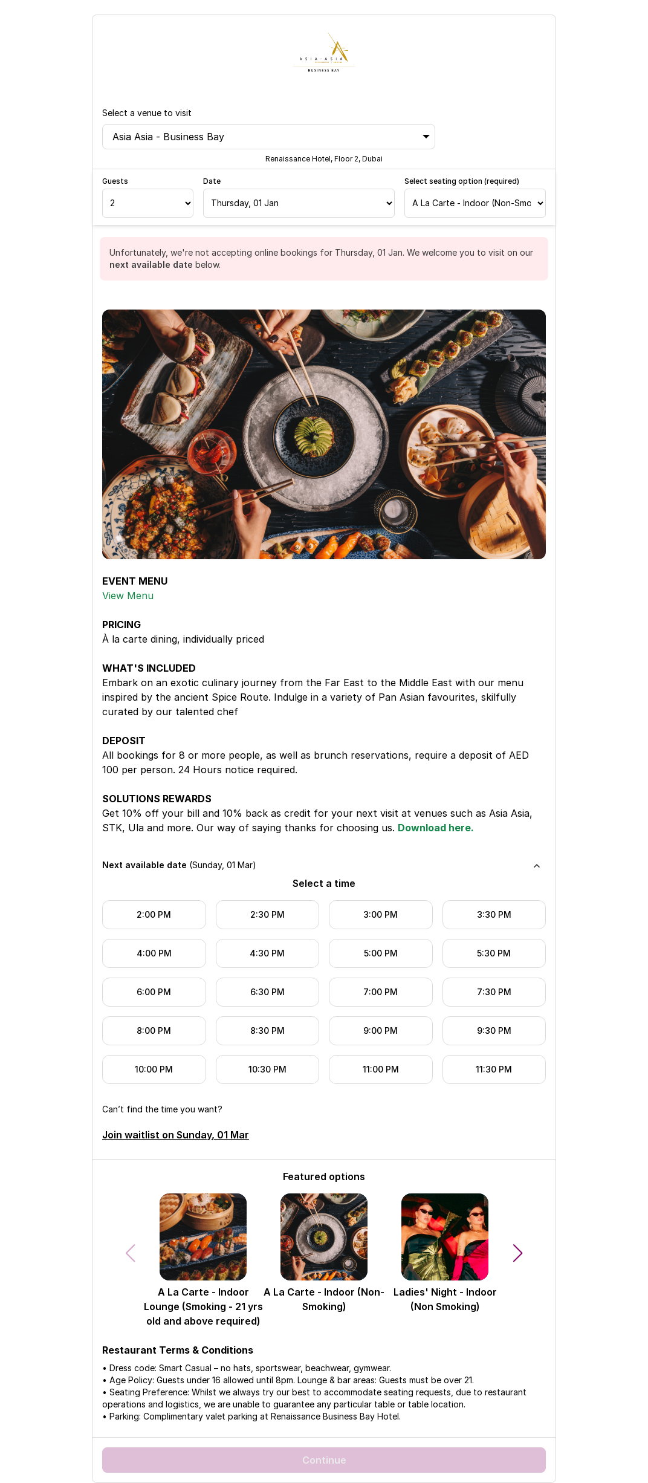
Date (212, 181)
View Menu (128, 595)
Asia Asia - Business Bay (271, 137)
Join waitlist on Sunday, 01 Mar (175, 1135)
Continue (324, 1460)
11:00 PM (381, 1069)
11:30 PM (494, 1069)
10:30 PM (267, 1069)
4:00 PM (154, 953)
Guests (115, 181)
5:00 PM (381, 953)
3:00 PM (380, 914)
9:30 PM (494, 1030)
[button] (518, 1253)
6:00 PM (154, 992)
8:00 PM (154, 1030)
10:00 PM (154, 1069)
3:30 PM (494, 914)
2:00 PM (154, 914)
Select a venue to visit (147, 113)
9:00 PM (380, 1030)
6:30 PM (267, 992)
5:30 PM (494, 953)
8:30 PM (267, 1030)
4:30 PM (267, 953)
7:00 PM (380, 992)
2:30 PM (267, 914)
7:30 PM (494, 992)
